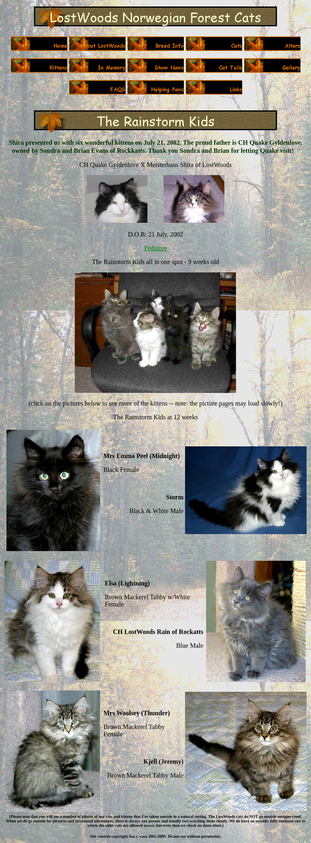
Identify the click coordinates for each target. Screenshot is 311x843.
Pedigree (155, 248)
